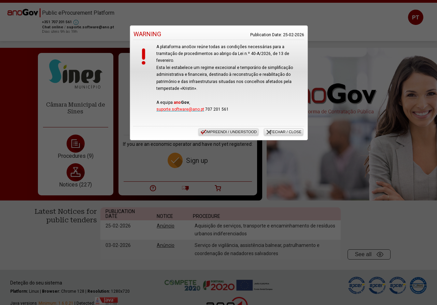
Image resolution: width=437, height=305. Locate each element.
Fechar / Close (285, 132)
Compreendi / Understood (229, 132)
